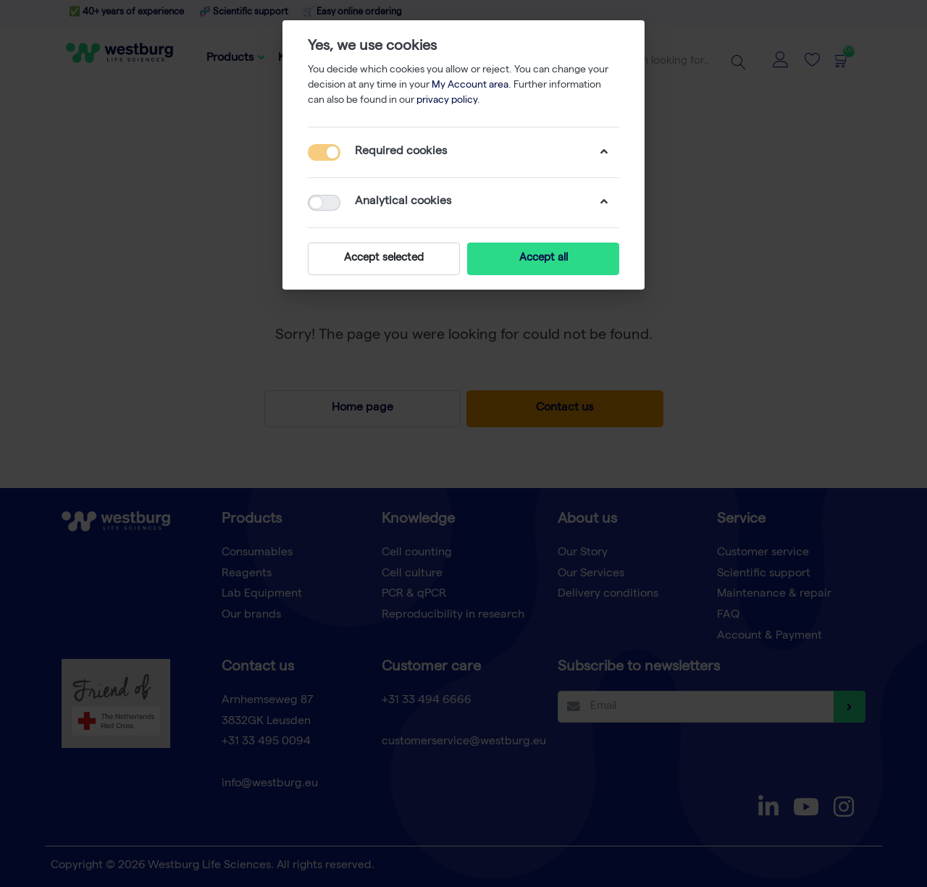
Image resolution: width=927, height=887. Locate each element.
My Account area (470, 85)
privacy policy (446, 101)
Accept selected (384, 258)
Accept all (543, 258)
